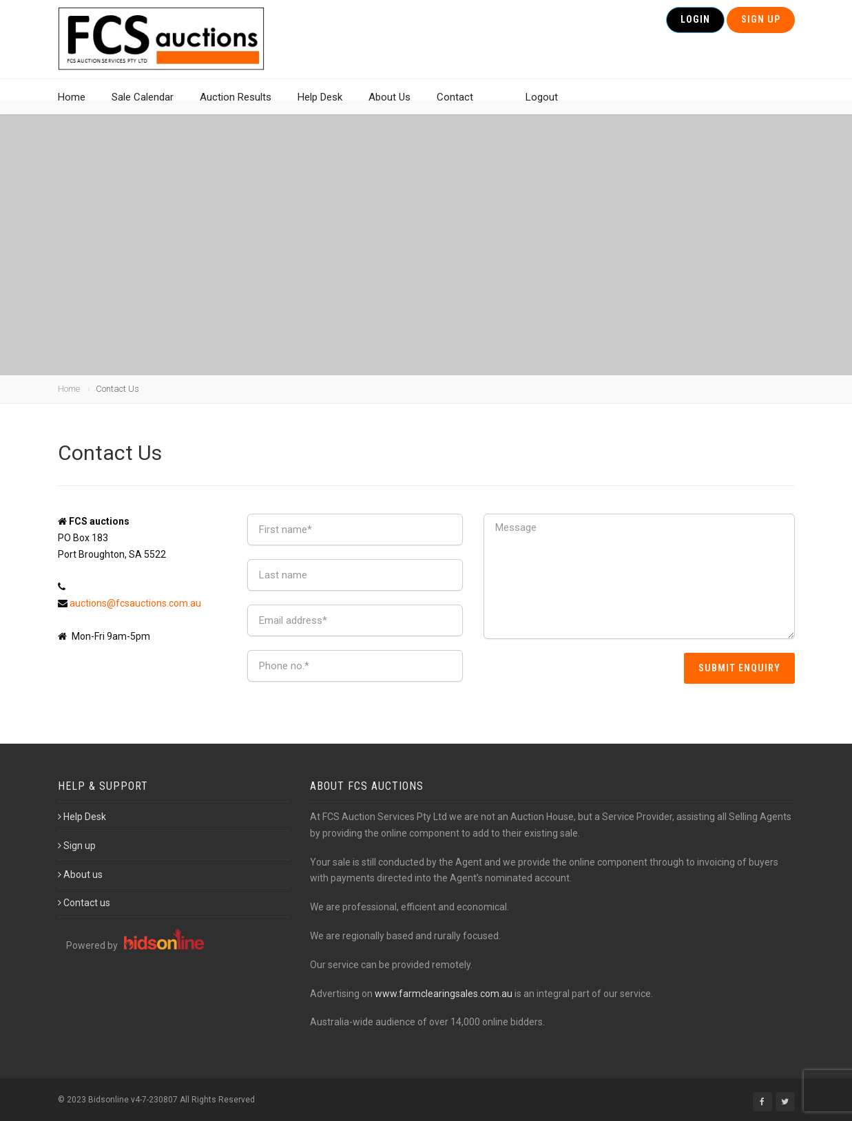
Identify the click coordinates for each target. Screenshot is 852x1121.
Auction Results (235, 107)
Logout (542, 107)
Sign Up (760, 26)
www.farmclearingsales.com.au (443, 993)
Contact (455, 107)
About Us (389, 107)
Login (695, 26)
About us (80, 874)
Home (71, 107)
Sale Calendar (143, 107)
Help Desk (320, 107)
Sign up (77, 845)
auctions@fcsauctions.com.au (135, 603)
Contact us (84, 902)
